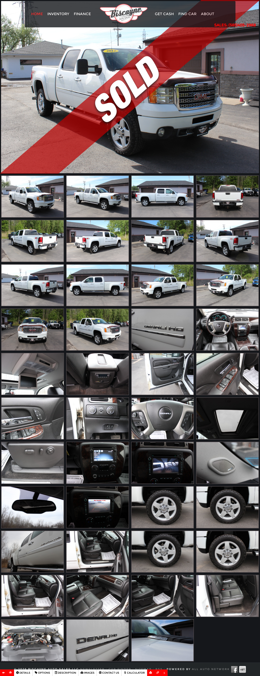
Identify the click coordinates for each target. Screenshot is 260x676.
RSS (159, 669)
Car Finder (120, 669)
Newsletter (92, 669)
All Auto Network (211, 669)
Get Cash (164, 14)
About (207, 14)
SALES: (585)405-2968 (235, 25)
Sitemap (143, 669)
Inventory (58, 14)
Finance (82, 14)
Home (37, 14)
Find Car (187, 14)
